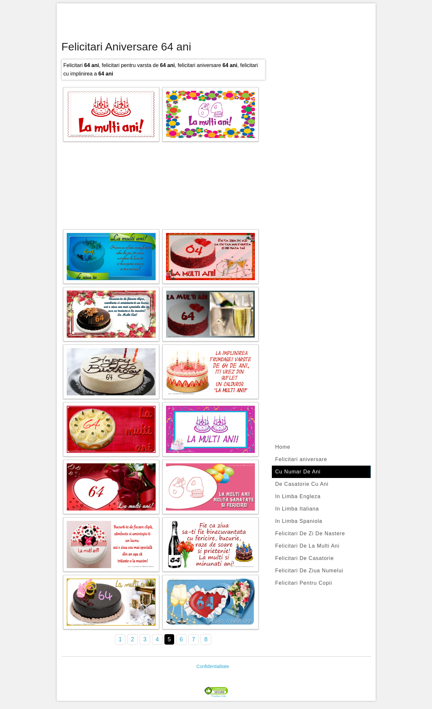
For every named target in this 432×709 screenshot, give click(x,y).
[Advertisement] (216, 22)
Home (282, 447)
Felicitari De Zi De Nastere (310, 533)
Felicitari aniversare (301, 459)
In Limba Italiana (297, 508)
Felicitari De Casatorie (304, 558)
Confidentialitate (212, 666)
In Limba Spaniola (298, 521)
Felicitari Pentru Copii (303, 583)
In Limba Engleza (298, 496)
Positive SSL (219, 696)
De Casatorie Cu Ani (301, 484)
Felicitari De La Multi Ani (307, 546)
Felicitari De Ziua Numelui (309, 570)
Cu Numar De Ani (298, 471)
